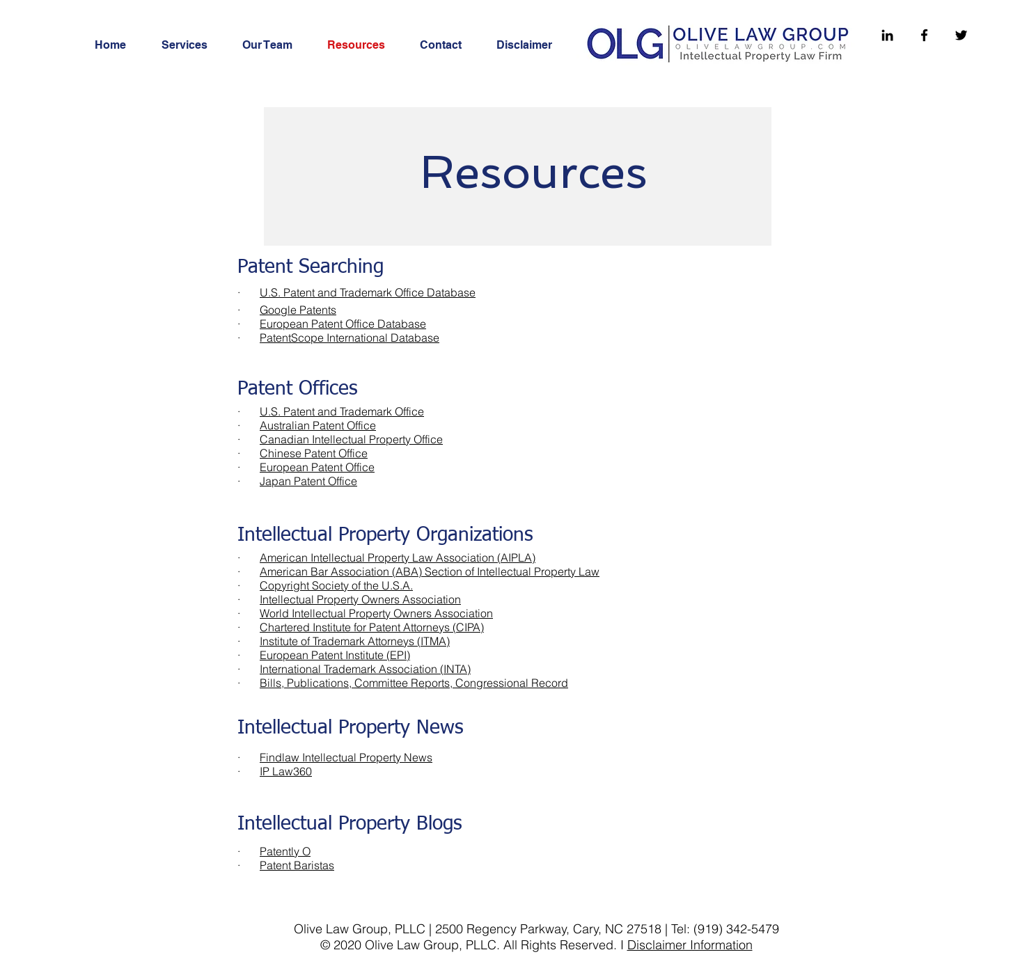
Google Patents (298, 310)
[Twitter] (961, 35)
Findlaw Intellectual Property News (346, 757)
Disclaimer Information (690, 945)
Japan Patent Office (308, 481)
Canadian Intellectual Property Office (351, 439)
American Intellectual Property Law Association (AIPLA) (397, 557)
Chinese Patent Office (314, 453)
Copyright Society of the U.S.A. (336, 585)
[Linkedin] (887, 35)
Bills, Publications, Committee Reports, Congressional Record (414, 683)
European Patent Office (317, 467)
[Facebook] (924, 35)
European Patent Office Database (343, 324)
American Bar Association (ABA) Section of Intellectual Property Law (429, 571)
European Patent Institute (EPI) (335, 655)
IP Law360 (286, 771)
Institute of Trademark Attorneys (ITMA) (355, 641)
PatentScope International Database (349, 338)
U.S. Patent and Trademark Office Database (368, 292)
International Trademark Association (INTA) (365, 669)
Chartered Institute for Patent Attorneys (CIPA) (372, 627)
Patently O (285, 851)
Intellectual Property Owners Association (360, 599)
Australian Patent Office (318, 425)
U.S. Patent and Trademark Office (342, 411)
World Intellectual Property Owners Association (376, 613)
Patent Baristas (297, 865)
